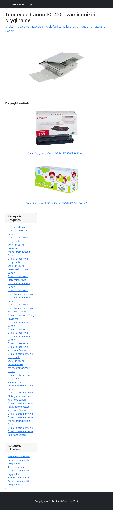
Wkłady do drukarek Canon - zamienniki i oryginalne (19, 460)
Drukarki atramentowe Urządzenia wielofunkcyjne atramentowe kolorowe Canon (20, 382)
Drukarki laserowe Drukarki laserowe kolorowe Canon (18, 347)
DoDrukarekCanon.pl (18, 4)
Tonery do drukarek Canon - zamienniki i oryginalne (19, 481)
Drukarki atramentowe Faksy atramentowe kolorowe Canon (20, 407)
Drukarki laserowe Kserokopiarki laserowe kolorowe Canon (20, 308)
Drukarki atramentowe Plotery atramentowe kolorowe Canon (20, 396)
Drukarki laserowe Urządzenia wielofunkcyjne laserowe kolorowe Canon (18, 265)
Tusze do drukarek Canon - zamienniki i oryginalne (19, 470)
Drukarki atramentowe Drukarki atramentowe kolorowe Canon (20, 431)
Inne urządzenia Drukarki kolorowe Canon (18, 230)
